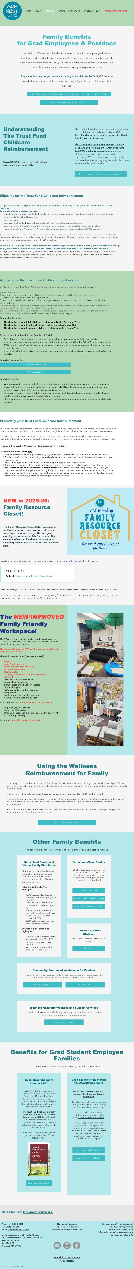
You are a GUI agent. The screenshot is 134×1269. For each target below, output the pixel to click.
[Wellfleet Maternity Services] (64, 1022)
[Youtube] (57, 1245)
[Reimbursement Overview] (35, 365)
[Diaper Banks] (85, 984)
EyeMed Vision (29, 928)
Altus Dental (28, 887)
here (30, 451)
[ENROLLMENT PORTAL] (117, 11)
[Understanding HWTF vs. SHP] (88, 1150)
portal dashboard (70, 561)
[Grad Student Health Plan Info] (88, 1158)
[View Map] (88, 948)
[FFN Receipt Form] (35, 372)
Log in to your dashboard (17, 707)
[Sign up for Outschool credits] (88, 906)
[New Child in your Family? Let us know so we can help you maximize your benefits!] (69, 94)
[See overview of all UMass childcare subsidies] (101, 174)
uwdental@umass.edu (18, 1229)
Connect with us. (38, 1212)
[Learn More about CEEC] (39, 1183)
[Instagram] (67, 1245)
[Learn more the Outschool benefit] (88, 898)
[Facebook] (76, 1245)
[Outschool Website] (88, 890)
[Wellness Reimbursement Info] (67, 822)
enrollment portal (88, 287)
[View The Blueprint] (42, 984)
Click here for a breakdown (91, 1117)
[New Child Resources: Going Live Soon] (69, 102)
